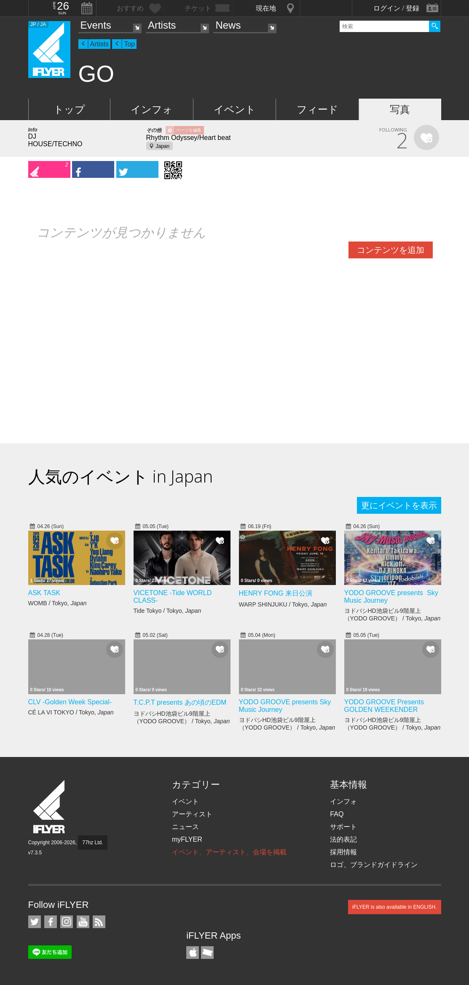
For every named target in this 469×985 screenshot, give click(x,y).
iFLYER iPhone (192, 952)
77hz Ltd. (92, 842)
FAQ (336, 814)
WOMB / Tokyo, (57, 603)
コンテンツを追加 (390, 250)
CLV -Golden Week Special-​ (70, 702)
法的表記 (343, 839)
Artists (162, 25)
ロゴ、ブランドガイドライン (374, 864)
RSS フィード (99, 921)
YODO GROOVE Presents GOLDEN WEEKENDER (384, 705)
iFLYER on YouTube (83, 921)
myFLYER (187, 839)
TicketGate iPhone (207, 952)
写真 (400, 109)
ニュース (185, 826)
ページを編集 (188, 130)
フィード (317, 109)
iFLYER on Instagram (66, 921)
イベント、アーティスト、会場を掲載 (229, 852)
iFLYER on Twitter (34, 921)
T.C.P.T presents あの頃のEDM (180, 702)
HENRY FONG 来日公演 (276, 593)
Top (129, 44)
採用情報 (343, 852)
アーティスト (192, 814)
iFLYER (50, 806)
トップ (69, 109)
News (228, 25)
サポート (343, 826)
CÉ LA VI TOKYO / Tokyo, (71, 712)
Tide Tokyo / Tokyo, (167, 610)
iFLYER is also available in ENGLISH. (394, 907)
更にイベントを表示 (399, 505)
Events (95, 25)
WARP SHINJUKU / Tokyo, (283, 604)
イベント (235, 109)
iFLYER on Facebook (50, 921)
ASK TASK (44, 592)
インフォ (152, 109)
